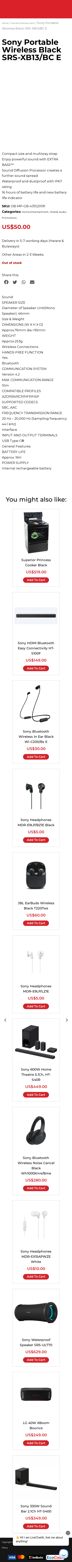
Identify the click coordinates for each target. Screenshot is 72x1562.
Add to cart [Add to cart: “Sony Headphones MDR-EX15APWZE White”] (36, 1276)
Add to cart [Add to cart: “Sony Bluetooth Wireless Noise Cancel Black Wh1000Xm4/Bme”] (36, 1188)
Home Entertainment (23, 23)
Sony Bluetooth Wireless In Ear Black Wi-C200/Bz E (36, 737)
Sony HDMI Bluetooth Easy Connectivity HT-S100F (36, 648)
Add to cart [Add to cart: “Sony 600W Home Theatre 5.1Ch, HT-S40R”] (36, 1095)
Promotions (9, 217)
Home (5, 23)
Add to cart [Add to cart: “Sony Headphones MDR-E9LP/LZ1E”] (36, 1006)
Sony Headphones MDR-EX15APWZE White (36, 1256)
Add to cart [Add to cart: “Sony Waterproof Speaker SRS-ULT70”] (36, 1360)
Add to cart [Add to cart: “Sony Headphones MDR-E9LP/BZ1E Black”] (36, 840)
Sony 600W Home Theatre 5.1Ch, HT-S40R (36, 1074)
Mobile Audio (58, 212)
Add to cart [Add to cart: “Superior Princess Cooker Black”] (36, 580)
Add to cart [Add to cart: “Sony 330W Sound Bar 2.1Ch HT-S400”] (36, 1526)
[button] (6, 282)
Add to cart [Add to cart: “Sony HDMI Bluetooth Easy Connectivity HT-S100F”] (36, 668)
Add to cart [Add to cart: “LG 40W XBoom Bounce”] (36, 1443)
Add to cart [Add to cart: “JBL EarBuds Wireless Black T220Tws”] (36, 923)
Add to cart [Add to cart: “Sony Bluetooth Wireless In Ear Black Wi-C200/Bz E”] (36, 757)
